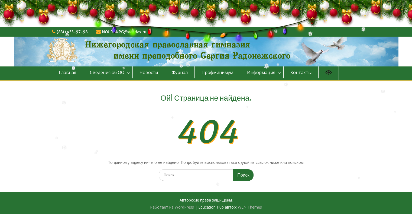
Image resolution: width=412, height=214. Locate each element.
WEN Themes (250, 207)
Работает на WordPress (172, 207)
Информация (261, 72)
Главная (67, 72)
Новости (149, 72)
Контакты (301, 72)
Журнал (180, 72)
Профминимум (217, 72)
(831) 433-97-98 (72, 32)
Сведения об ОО (107, 72)
